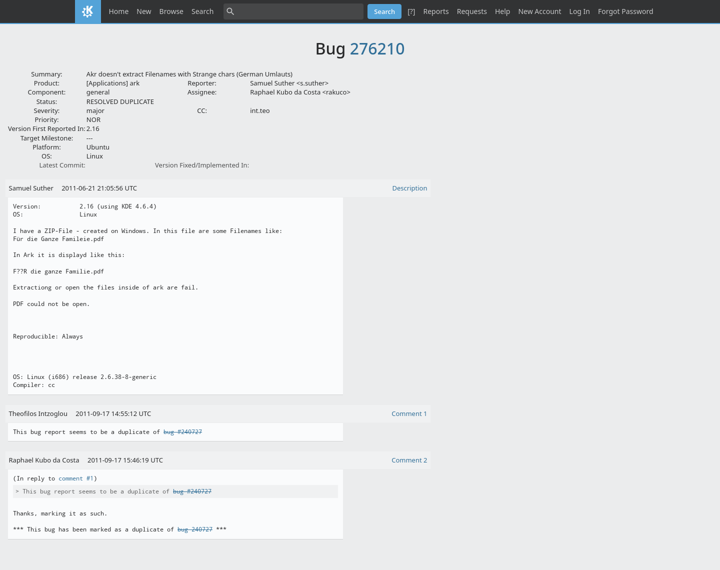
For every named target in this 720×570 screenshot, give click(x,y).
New (143, 11)
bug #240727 (183, 432)
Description (410, 188)
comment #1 (76, 478)
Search (203, 11)
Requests (472, 11)
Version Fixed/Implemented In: (202, 165)
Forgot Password (625, 11)
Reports (435, 11)
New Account (539, 11)
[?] (411, 11)
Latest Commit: (62, 165)
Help (502, 11)
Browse (172, 11)
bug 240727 (195, 529)
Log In (580, 11)
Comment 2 (409, 460)
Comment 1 (409, 413)
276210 (377, 48)
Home (119, 11)
